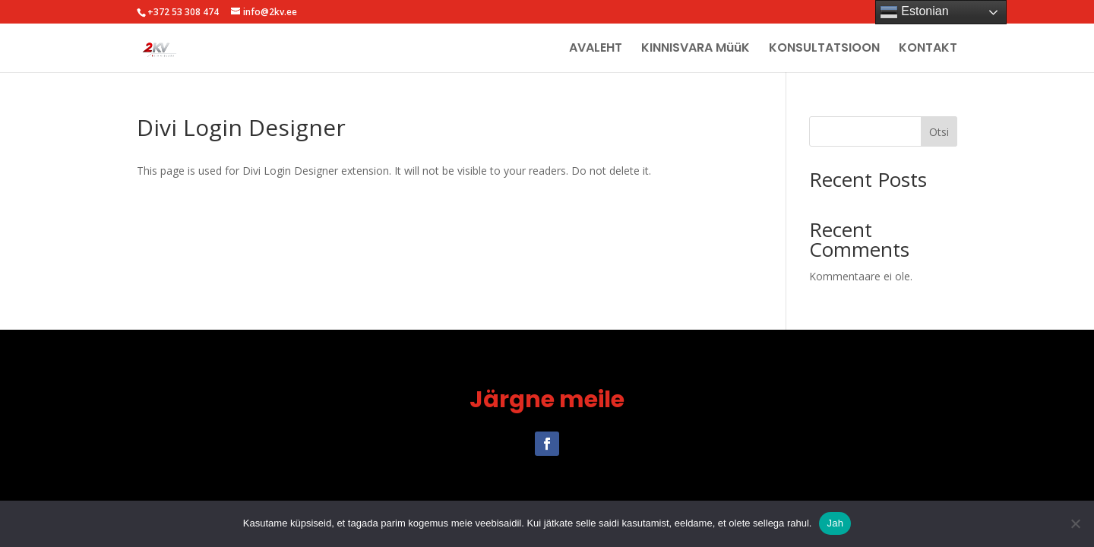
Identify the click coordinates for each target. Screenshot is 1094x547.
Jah (835, 523)
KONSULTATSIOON (824, 49)
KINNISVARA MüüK (695, 49)
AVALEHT (595, 49)
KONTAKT (928, 49)
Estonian (914, 12)
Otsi (939, 132)
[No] (1075, 523)
